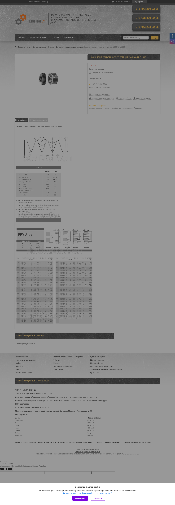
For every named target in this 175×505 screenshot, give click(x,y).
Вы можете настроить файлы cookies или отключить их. (86, 493)
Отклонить (98, 498)
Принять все (80, 498)
